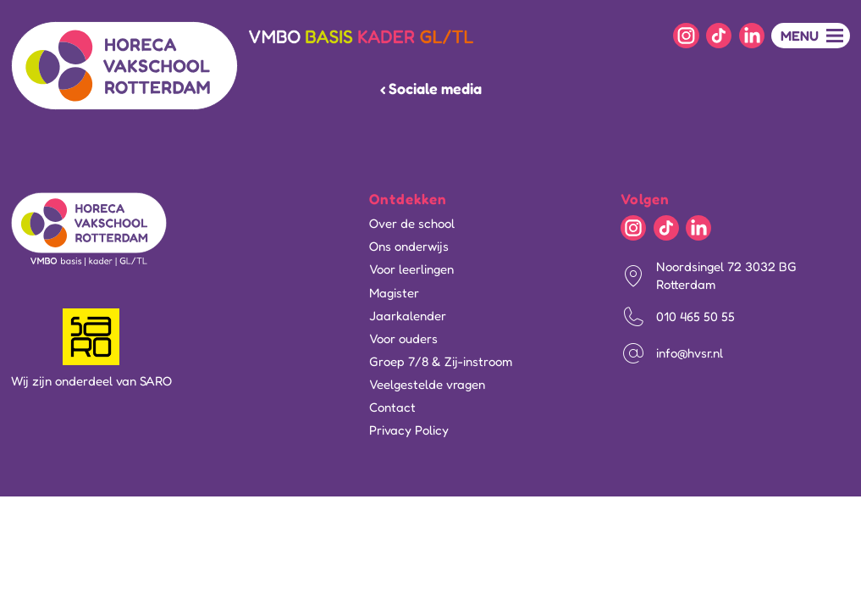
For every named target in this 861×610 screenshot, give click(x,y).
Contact (392, 407)
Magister (394, 293)
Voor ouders (403, 338)
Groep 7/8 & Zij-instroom (440, 361)
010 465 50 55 (695, 316)
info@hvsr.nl (689, 353)
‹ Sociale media (431, 88)
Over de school (412, 223)
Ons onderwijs (409, 246)
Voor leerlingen (411, 269)
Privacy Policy (409, 430)
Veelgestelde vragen (427, 384)
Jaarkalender (407, 316)
